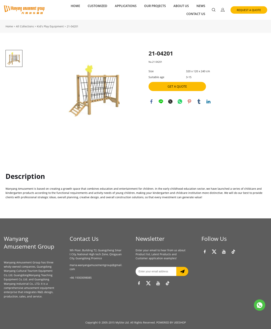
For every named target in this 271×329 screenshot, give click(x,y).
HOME (75, 6)
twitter (170, 101)
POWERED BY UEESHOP (171, 322)
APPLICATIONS (126, 6)
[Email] (156, 271)
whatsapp (180, 101)
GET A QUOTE (177, 86)
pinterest (189, 101)
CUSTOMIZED (97, 6)
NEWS (200, 6)
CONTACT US (195, 14)
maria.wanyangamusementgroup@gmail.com (96, 267)
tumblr (199, 101)
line (161, 101)
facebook (151, 101)
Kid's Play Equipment (50, 26)
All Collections (25, 26)
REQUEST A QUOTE (249, 10)
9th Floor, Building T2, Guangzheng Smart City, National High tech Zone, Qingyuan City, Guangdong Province (96, 254)
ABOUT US (181, 6)
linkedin (208, 101)
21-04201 (72, 26)
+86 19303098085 (81, 277)
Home (9, 26)
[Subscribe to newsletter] (182, 271)
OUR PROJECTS (155, 6)
